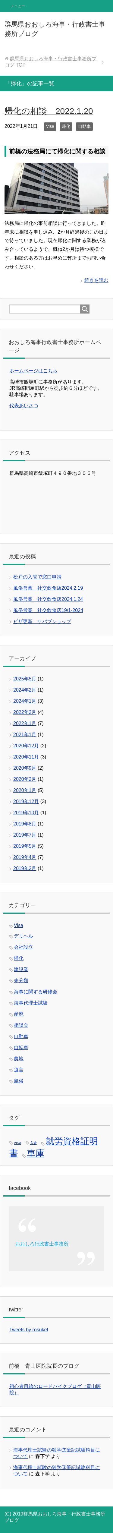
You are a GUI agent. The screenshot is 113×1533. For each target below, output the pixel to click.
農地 (19, 1058)
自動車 (84, 126)
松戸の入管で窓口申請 (37, 576)
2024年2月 (24, 689)
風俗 (19, 1081)
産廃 (19, 1014)
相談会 (21, 1025)
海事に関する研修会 (35, 991)
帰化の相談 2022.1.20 (49, 111)
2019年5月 (24, 846)
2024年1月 (24, 701)
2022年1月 (24, 723)
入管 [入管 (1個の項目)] (33, 1143)
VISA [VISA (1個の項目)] (17, 1143)
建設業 (21, 969)
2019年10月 (26, 812)
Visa (50, 126)
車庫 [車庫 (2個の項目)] (35, 1153)
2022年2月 (24, 712)
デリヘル (23, 935)
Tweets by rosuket (28, 1329)
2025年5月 (24, 678)
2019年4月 (24, 857)
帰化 (66, 126)
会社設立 (23, 947)
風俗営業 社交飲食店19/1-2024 (48, 610)
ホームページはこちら (33, 370)
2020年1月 (24, 790)
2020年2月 (24, 779)
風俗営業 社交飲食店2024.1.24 (48, 599)
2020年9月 (24, 768)
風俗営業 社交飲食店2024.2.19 (48, 588)
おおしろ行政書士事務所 (41, 1243)
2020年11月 (26, 756)
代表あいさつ (23, 405)
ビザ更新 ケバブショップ (42, 621)
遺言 (19, 1069)
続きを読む (96, 280)
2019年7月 (24, 834)
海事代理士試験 (31, 1002)
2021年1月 (24, 734)
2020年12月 (26, 745)
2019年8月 (24, 823)
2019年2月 (24, 868)
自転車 (21, 1047)
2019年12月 (26, 801)
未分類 (21, 980)
